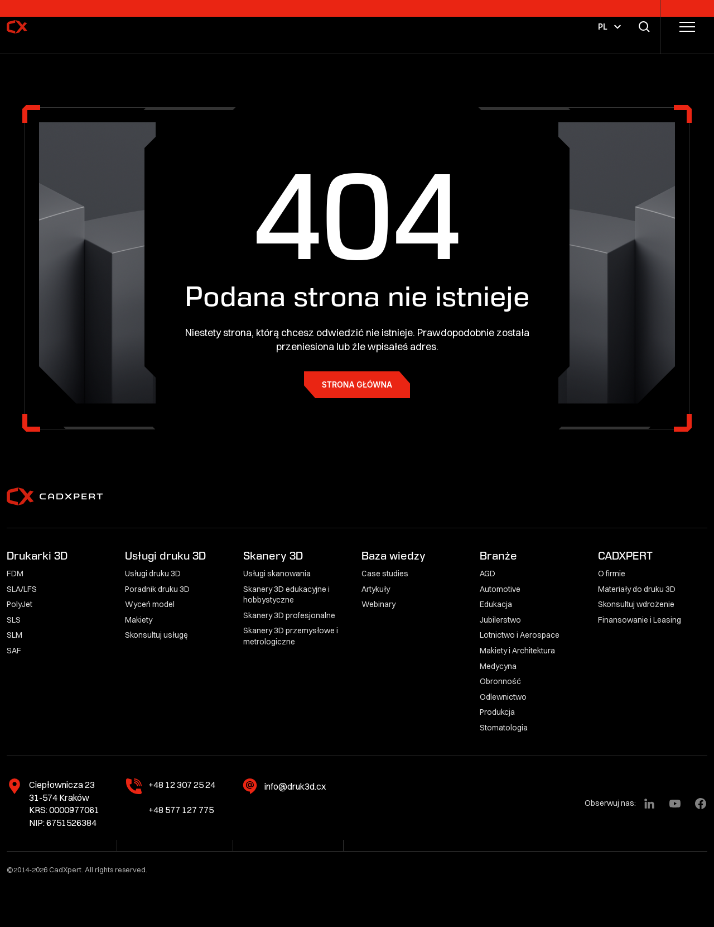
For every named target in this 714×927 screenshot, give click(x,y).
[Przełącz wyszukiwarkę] (646, 26)
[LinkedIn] (649, 803)
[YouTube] (675, 803)
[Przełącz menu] (687, 27)
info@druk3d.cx (295, 786)
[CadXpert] (47, 27)
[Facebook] (700, 803)
